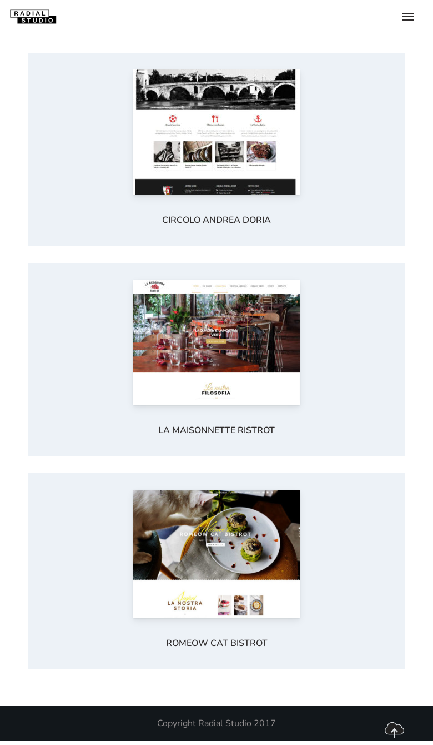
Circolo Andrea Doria (216, 220)
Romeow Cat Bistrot (217, 643)
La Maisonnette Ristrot (216, 430)
